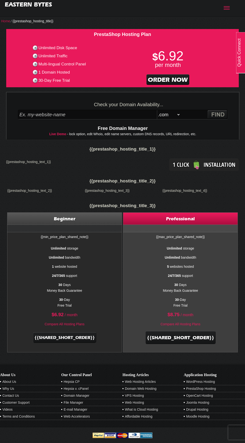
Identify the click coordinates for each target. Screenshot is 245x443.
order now (168, 79)
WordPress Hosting (200, 382)
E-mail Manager (75, 409)
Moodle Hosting (197, 416)
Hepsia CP (72, 382)
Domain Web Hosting (140, 389)
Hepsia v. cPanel (76, 389)
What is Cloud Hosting (141, 409)
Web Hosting (134, 402)
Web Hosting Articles (140, 382)
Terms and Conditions (18, 416)
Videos (7, 409)
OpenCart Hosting (199, 395)
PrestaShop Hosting (201, 389)
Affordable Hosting (138, 416)
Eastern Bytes (28, 4)
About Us (9, 382)
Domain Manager (76, 395)
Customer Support (16, 402)
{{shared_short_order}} (64, 337)
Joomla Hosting (197, 402)
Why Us (8, 389)
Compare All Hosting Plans (65, 324)
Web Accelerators (77, 416)
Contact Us (10, 395)
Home (5, 21)
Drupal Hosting (197, 409)
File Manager (73, 402)
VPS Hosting (134, 395)
